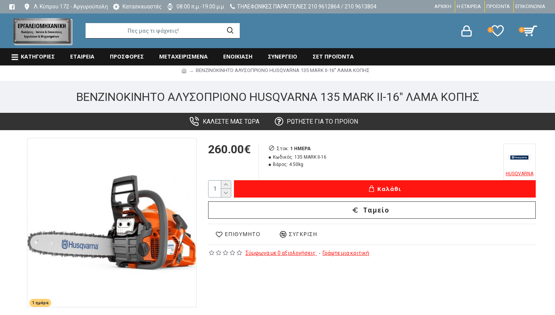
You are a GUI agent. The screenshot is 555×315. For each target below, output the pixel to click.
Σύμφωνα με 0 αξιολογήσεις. (281, 253)
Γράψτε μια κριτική (346, 253)
